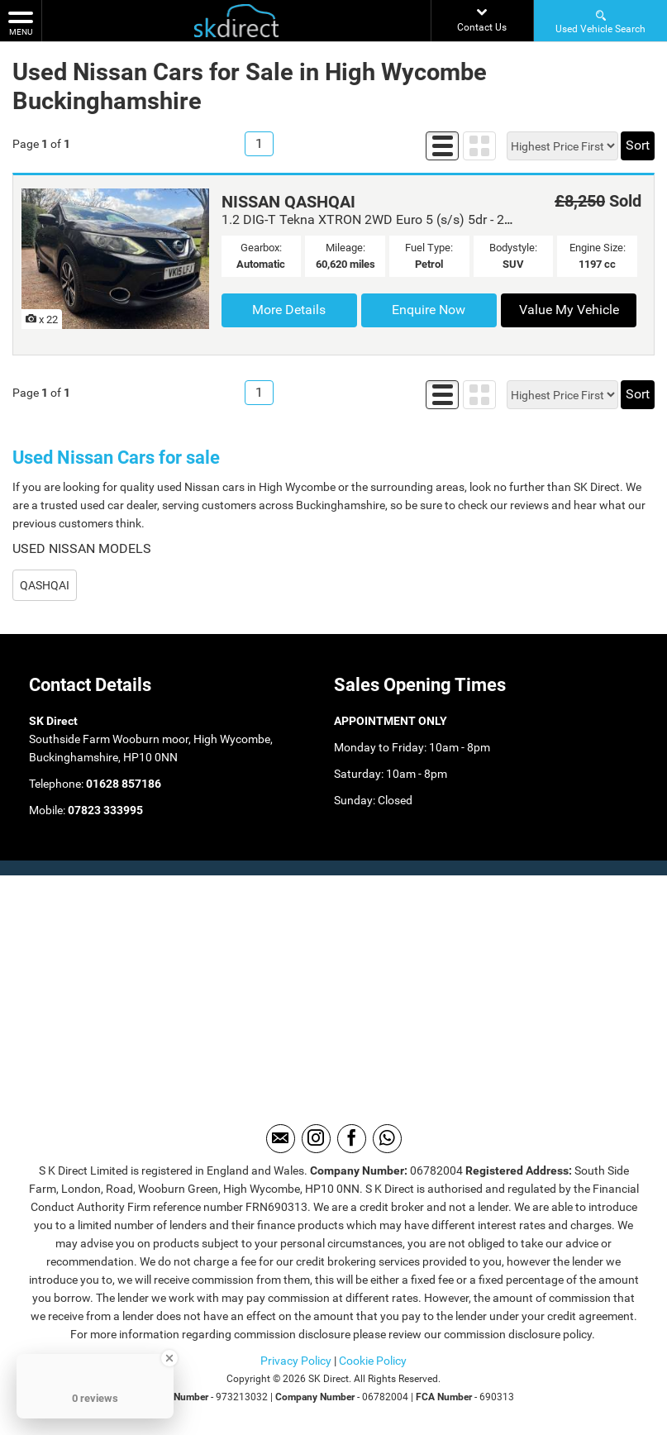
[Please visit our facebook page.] (351, 1138)
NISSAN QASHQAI (288, 202)
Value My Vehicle (569, 309)
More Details (289, 309)
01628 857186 (122, 783)
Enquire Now (428, 309)
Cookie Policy (373, 1360)
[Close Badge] (169, 1358)
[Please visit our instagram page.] (316, 1138)
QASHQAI (44, 585)
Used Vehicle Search (600, 21)
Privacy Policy (295, 1360)
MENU (20, 22)
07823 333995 (104, 810)
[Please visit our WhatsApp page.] (387, 1138)
